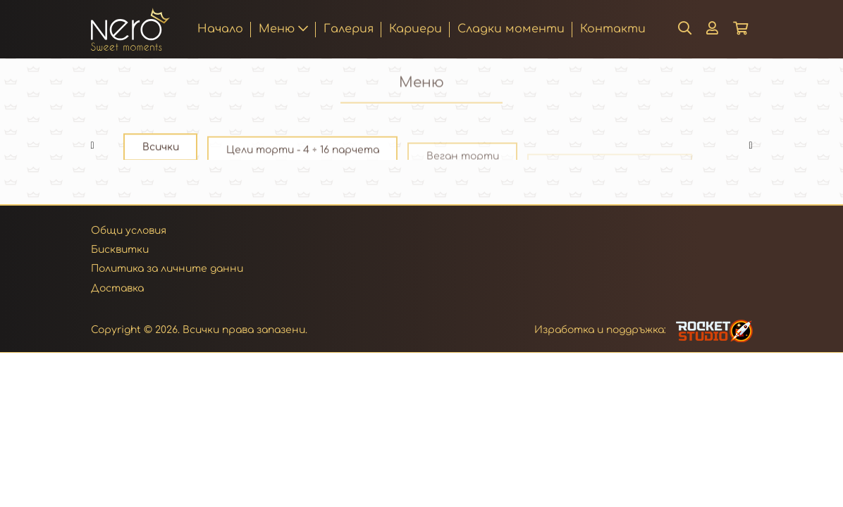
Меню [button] (283, 29)
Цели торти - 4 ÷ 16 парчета (302, 156)
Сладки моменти (511, 29)
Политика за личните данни (167, 268)
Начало (220, 28)
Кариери (415, 29)
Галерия (349, 29)
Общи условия (128, 230)
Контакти (613, 29)
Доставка (117, 288)
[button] (712, 29)
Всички (160, 149)
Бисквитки (120, 249)
